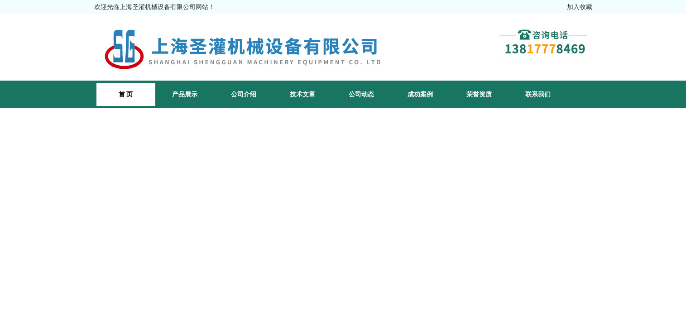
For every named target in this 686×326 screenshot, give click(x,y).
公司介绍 (243, 94)
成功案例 (420, 94)
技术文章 (302, 94)
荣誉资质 (479, 94)
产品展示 (184, 94)
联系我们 (538, 94)
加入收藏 (579, 6)
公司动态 (361, 94)
